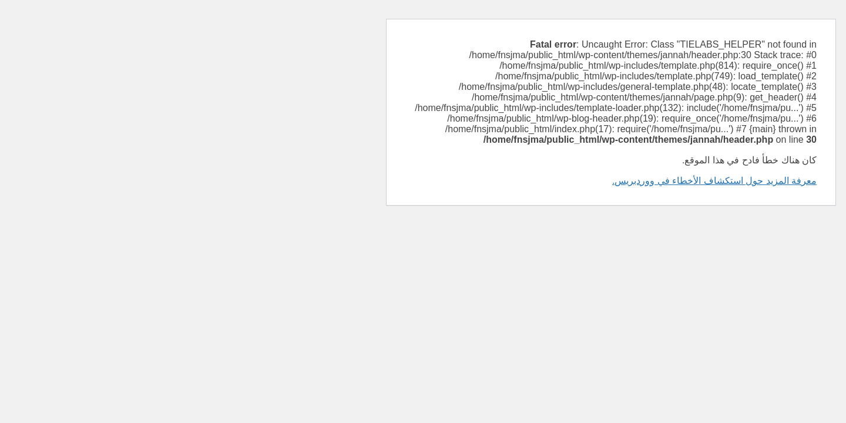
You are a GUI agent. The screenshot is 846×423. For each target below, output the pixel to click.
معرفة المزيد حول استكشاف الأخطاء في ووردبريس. (526, 181)
